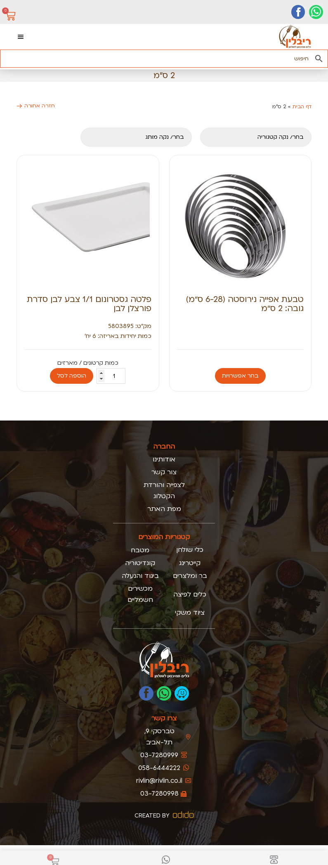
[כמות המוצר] (111, 376)
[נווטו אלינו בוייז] (182, 693)
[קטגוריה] (255, 137)
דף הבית (302, 106)
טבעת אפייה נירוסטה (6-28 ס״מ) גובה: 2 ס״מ (245, 304)
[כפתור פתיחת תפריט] (21, 37)
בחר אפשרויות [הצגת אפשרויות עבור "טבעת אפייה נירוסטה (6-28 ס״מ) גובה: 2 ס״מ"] (240, 376)
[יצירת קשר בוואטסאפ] (316, 12)
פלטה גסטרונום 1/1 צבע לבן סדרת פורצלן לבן (89, 304)
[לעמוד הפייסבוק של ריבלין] (146, 693)
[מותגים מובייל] (136, 137)
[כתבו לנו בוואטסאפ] (164, 693)
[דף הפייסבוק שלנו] (298, 12)
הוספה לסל (71, 376)
